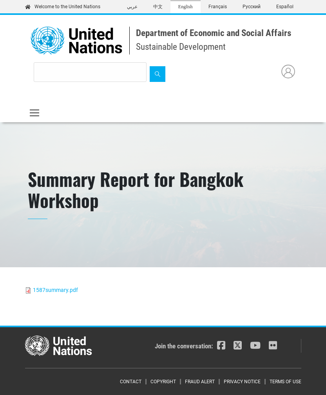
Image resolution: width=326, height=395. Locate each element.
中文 (158, 6)
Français (217, 6)
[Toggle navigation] (34, 112)
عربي (132, 6)
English (185, 6)
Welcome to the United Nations (62, 6)
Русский (252, 6)
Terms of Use (285, 381)
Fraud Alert (200, 381)
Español (284, 6)
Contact (130, 381)
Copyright (163, 381)
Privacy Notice (242, 381)
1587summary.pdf (55, 290)
